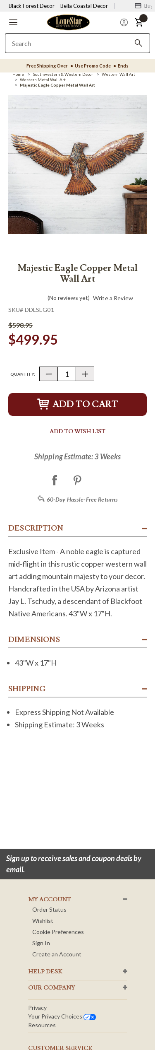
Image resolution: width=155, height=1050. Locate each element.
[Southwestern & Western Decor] (63, 74)
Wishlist (42, 920)
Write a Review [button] (113, 298)
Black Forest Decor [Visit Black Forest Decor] (32, 5)
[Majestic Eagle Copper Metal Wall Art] (57, 84)
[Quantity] (67, 374)
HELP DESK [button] (45, 971)
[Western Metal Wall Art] (43, 79)
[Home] (18, 74)
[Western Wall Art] (118, 74)
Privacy (37, 1007)
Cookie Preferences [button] (58, 931)
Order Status (49, 909)
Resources (42, 1024)
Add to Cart (77, 404)
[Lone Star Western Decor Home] (68, 21)
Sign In (41, 942)
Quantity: (22, 374)
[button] (13, 22)
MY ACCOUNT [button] (49, 899)
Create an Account (56, 954)
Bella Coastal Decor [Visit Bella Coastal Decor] (84, 5)
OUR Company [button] (51, 988)
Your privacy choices (62, 1016)
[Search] (138, 43)
